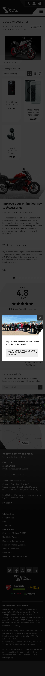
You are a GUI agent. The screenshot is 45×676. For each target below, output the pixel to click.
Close (40, 318)
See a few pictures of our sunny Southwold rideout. (21, 352)
